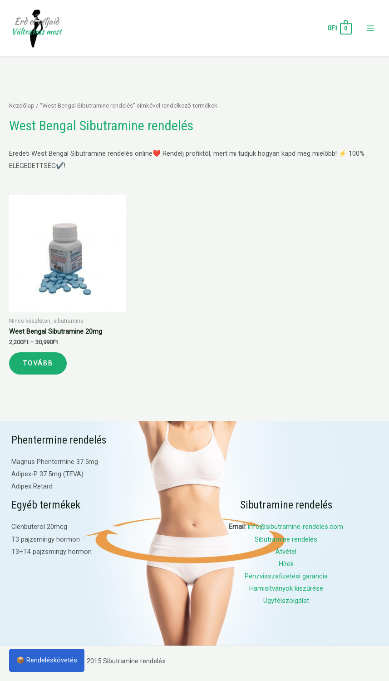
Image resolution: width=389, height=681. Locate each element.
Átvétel (286, 552)
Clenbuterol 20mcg (39, 527)
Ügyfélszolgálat (286, 601)
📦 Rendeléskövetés (46, 660)
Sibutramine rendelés (286, 539)
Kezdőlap (21, 105)
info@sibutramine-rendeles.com (295, 527)
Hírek (286, 564)
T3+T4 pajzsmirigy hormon (51, 552)
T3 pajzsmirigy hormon (45, 539)
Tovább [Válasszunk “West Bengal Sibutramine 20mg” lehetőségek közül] (38, 363)
